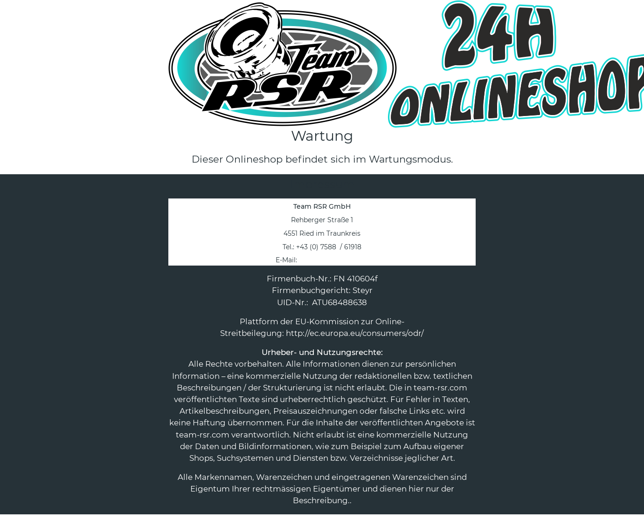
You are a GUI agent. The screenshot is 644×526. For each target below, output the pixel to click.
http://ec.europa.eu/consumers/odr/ (355, 333)
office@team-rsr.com (334, 260)
